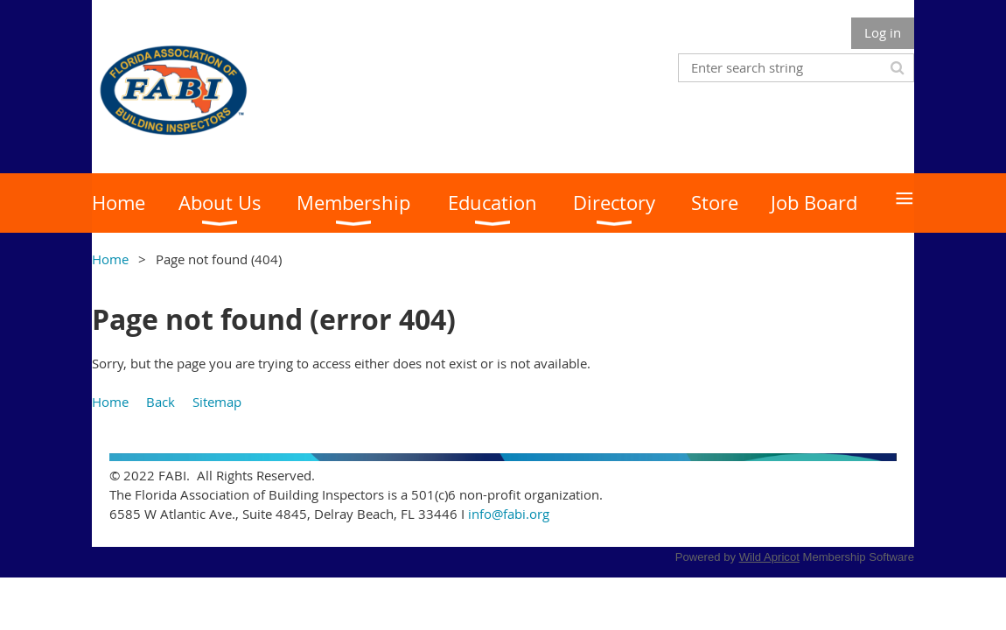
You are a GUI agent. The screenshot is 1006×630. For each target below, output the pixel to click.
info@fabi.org (508, 513)
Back (160, 401)
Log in (882, 32)
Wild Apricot (769, 557)
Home (110, 259)
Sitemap (216, 401)
